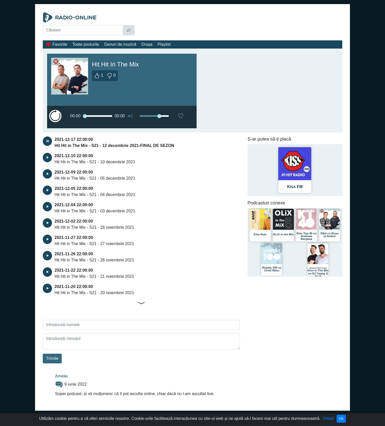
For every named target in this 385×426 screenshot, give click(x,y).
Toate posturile (85, 44)
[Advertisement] (239, 25)
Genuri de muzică (120, 44)
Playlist (164, 44)
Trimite (52, 358)
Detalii (328, 418)
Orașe (147, 44)
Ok (341, 419)
